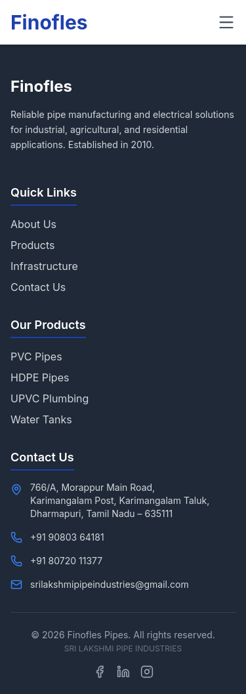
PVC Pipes (36, 356)
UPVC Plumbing (49, 398)
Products (32, 245)
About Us (33, 224)
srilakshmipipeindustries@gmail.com (109, 584)
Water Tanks (41, 419)
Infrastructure (44, 266)
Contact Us (38, 287)
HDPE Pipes (39, 377)
